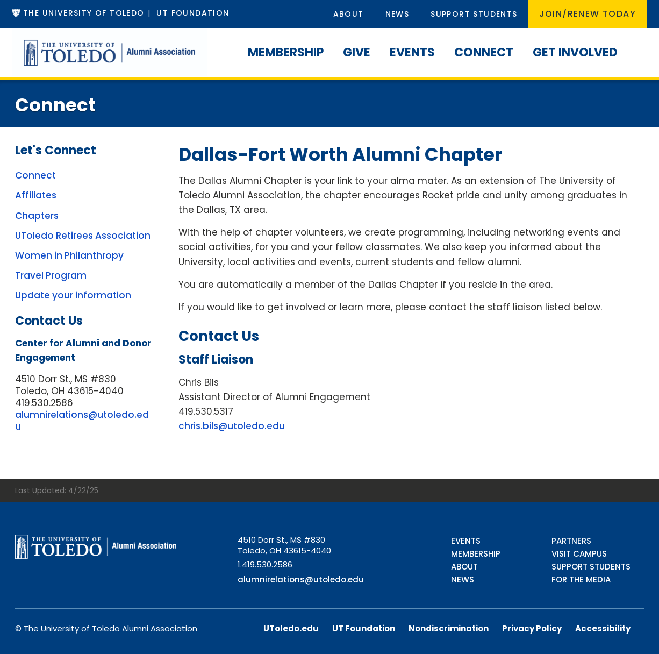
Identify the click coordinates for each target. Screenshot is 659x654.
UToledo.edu (291, 628)
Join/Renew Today (587, 14)
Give (356, 52)
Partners (571, 540)
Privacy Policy (532, 628)
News (397, 14)
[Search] (637, 40)
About (348, 14)
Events (412, 52)
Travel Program (51, 275)
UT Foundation (192, 13)
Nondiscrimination (449, 628)
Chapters (37, 215)
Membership (286, 52)
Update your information (73, 295)
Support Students (474, 14)
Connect (483, 52)
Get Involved (575, 52)
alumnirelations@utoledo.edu (82, 420)
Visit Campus (579, 553)
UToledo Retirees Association (83, 235)
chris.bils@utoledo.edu (231, 426)
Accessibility (603, 628)
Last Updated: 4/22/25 (56, 490)
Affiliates (35, 195)
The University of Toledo (84, 13)
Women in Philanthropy (69, 255)
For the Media (581, 579)
